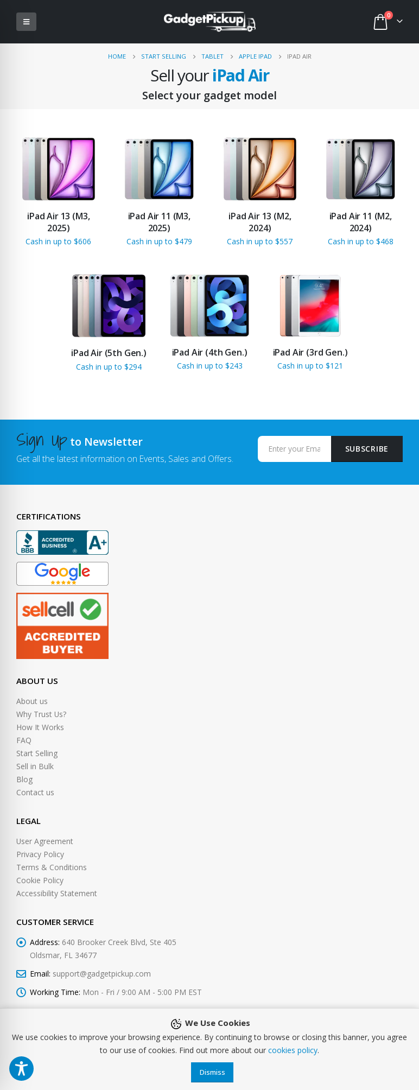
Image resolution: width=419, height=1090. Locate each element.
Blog (24, 779)
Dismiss (212, 1072)
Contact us (35, 792)
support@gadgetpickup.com (102, 973)
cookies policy (293, 1050)
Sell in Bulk (35, 766)
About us (32, 701)
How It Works (40, 727)
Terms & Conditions (51, 867)
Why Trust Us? (41, 714)
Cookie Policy (40, 880)
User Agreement (44, 841)
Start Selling (37, 753)
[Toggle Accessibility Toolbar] (21, 1068)
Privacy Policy (40, 854)
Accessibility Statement (56, 893)
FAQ (23, 740)
